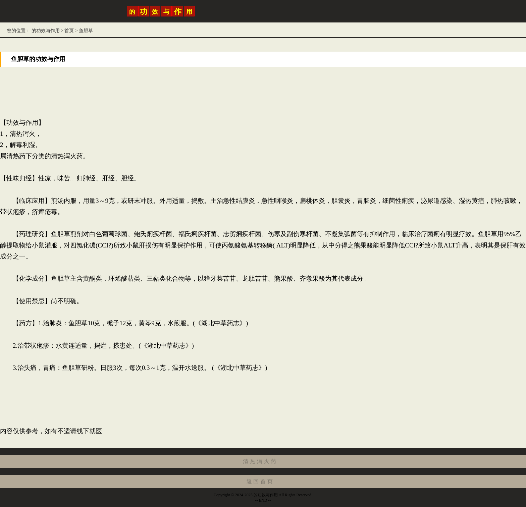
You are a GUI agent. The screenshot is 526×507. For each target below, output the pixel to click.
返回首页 (260, 481)
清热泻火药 (260, 461)
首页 (69, 30)
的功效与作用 (45, 30)
